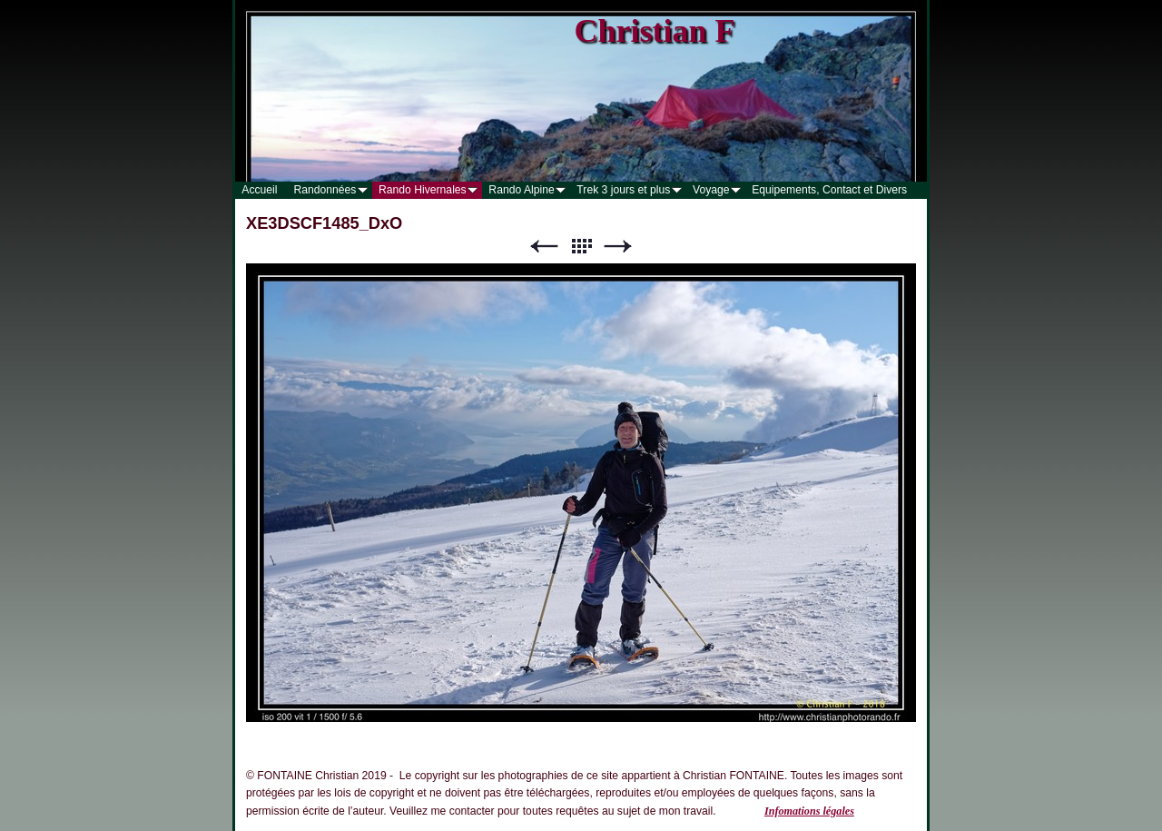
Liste (581, 246)
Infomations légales (809, 811)
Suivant (618, 246)
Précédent (543, 246)
